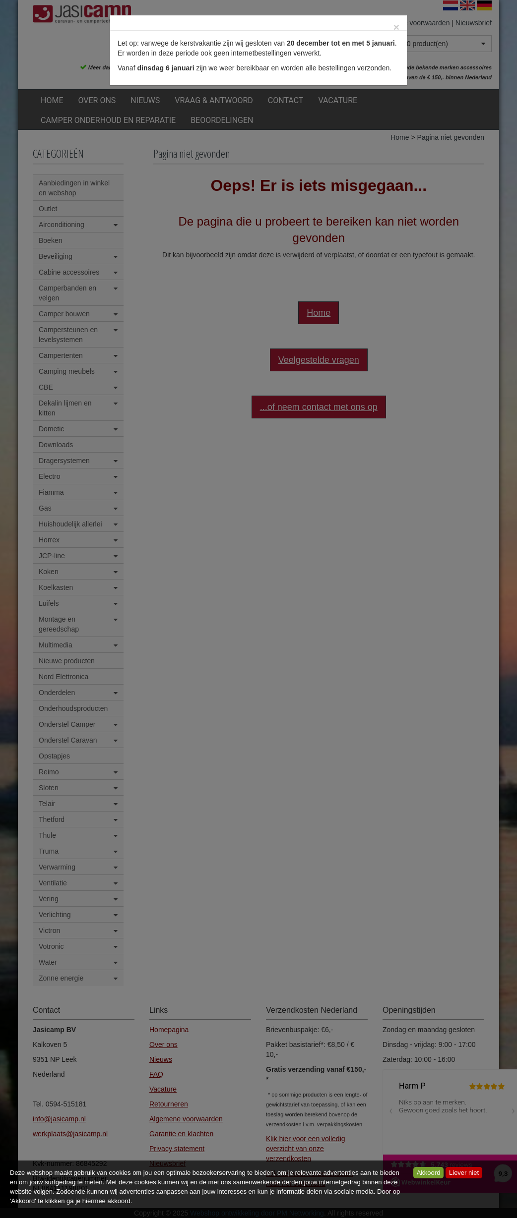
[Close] (396, 27)
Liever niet (464, 1172)
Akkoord (429, 1172)
